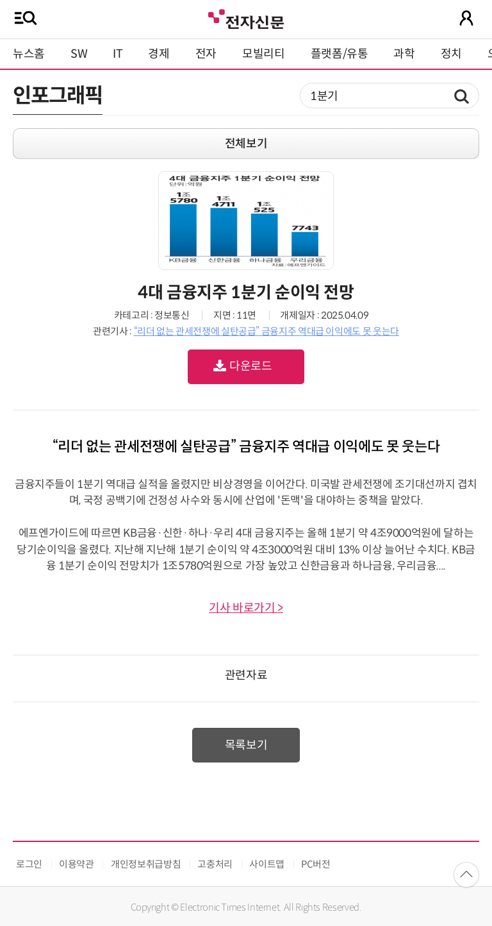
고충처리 (215, 864)
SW (78, 54)
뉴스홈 (29, 54)
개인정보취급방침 (146, 864)
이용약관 (76, 864)
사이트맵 (266, 864)
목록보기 (246, 745)
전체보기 (246, 144)
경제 (158, 54)
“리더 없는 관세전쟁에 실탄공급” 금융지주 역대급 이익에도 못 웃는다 (266, 331)
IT (117, 54)
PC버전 (316, 864)
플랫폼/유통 (339, 54)
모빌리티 (263, 54)
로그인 (29, 864)
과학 (403, 54)
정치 (451, 54)
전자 (206, 54)
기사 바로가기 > (246, 608)
